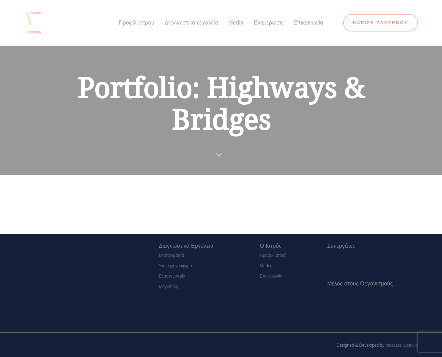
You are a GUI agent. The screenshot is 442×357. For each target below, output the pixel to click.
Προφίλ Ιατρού (273, 255)
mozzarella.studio (402, 345)
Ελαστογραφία (172, 276)
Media (265, 265)
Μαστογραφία (171, 255)
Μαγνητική (168, 286)
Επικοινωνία (271, 276)
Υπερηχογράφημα (175, 265)
